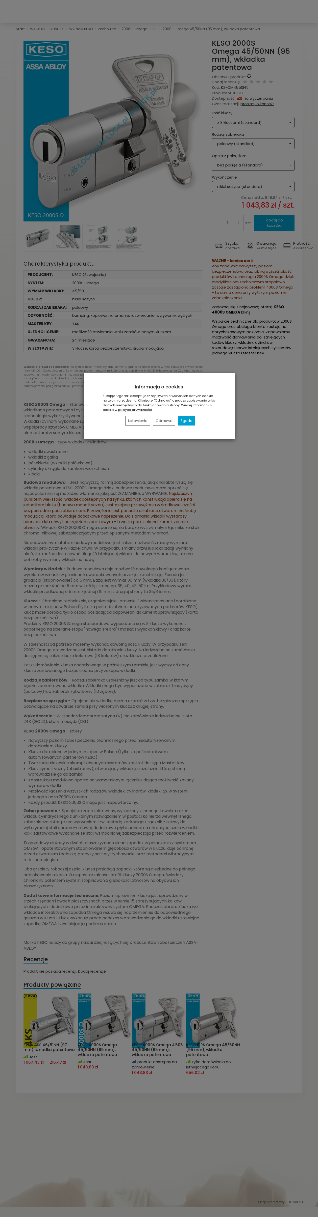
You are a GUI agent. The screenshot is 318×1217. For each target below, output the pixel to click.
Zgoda (186, 420)
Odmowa (164, 420)
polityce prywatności (135, 410)
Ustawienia (138, 420)
